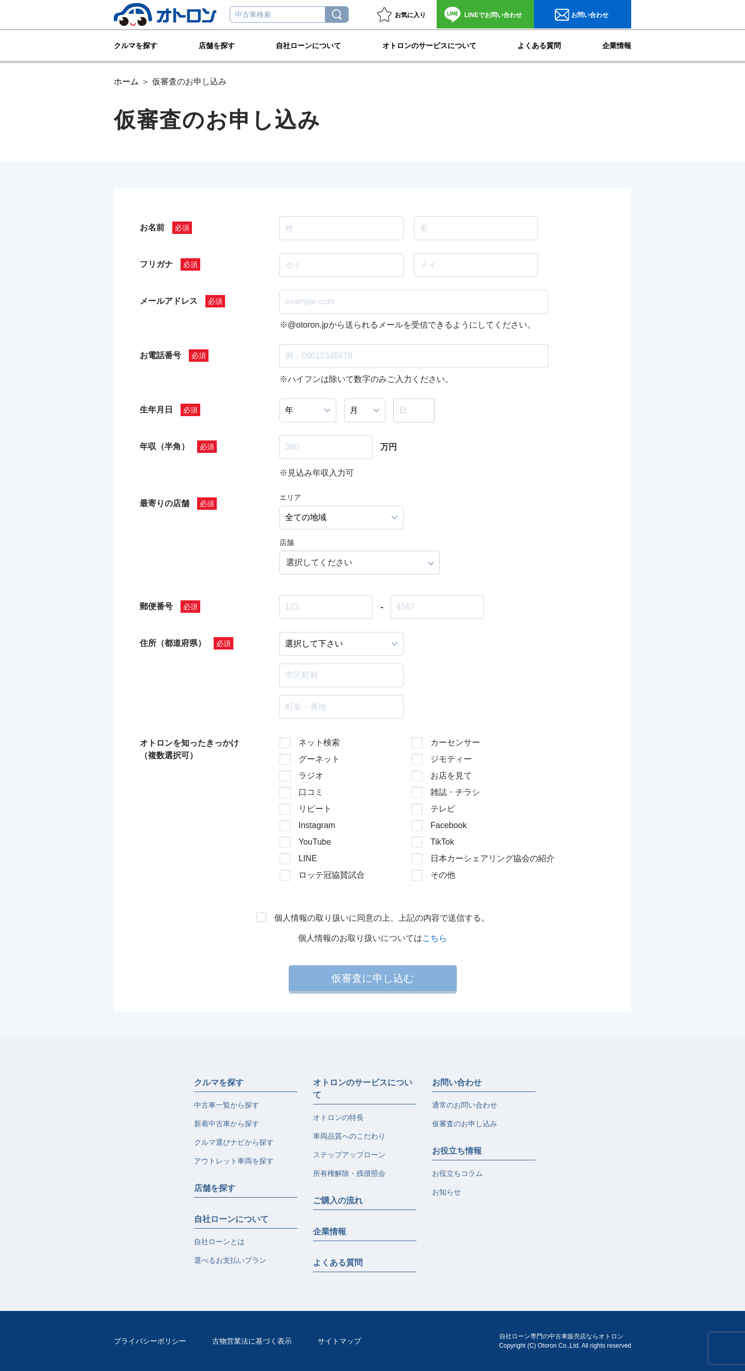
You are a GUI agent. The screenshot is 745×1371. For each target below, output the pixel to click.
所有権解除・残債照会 (349, 1173)
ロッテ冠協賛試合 (332, 875)
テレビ (442, 808)
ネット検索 (319, 742)
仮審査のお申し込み (464, 1123)
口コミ (311, 792)
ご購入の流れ (338, 1200)
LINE (308, 858)
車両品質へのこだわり (349, 1136)
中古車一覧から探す (226, 1105)
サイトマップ (339, 1341)
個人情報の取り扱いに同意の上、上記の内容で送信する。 (381, 917)
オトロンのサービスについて (429, 44)
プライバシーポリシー (150, 1341)
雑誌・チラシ (455, 792)
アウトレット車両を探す (234, 1161)
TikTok (442, 841)
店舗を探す (217, 44)
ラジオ (311, 775)
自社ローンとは (219, 1241)
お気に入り (410, 15)
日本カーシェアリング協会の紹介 (484, 858)
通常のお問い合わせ (464, 1105)
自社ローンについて (308, 44)
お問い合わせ (493, 15)
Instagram (317, 825)
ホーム (126, 81)
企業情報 (616, 44)
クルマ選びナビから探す (234, 1142)
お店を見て (451, 775)
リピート (315, 808)
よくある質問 (539, 44)
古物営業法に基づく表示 (252, 1341)
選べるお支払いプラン (230, 1260)
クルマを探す (135, 44)
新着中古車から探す (226, 1123)
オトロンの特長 (338, 1117)
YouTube (315, 841)
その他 (442, 875)
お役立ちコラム (457, 1173)
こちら (434, 938)
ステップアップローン (349, 1155)
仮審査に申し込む (372, 978)
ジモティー (451, 759)
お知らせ (446, 1192)
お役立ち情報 (457, 1150)
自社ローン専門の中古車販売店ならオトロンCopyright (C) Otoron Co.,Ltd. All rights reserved (565, 1341)
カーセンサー (455, 742)
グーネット (319, 759)
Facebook (448, 825)
